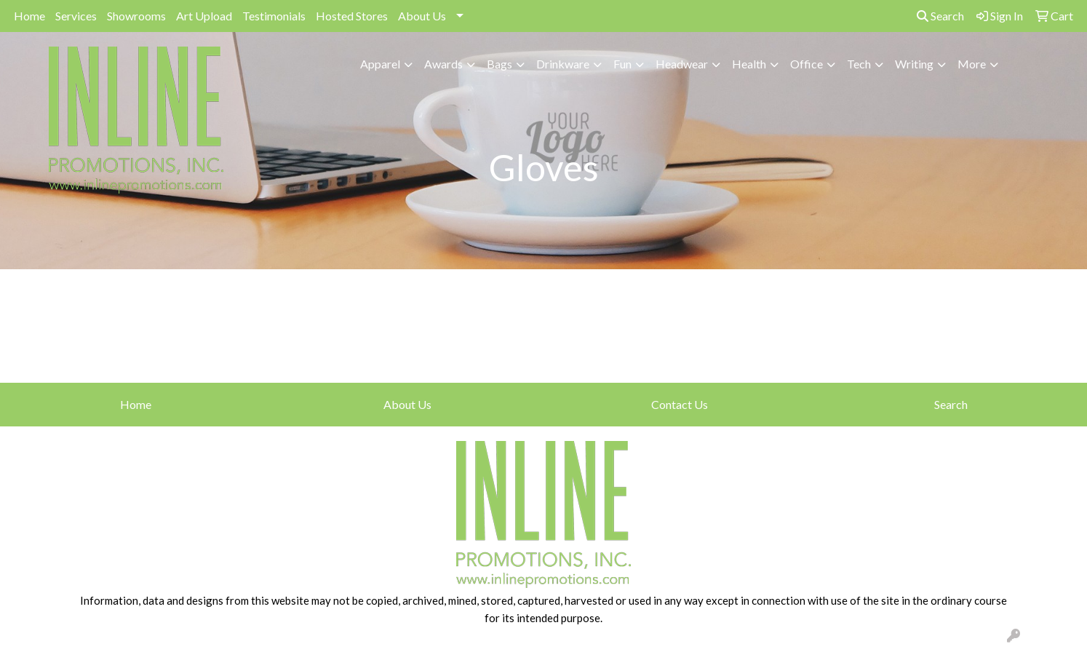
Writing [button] (914, 64)
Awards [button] (443, 64)
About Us (422, 16)
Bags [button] (499, 64)
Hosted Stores (352, 16)
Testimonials (274, 16)
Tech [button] (859, 64)
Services (76, 16)
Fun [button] (622, 64)
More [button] (971, 64)
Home (29, 16)
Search (940, 16)
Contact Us (679, 404)
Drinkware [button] (562, 64)
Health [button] (749, 64)
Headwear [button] (682, 64)
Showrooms (136, 16)
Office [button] (806, 64)
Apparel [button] (380, 64)
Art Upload (204, 16)
